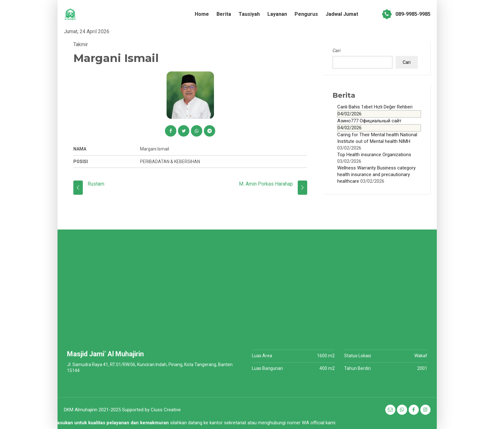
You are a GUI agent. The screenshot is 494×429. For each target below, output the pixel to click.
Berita (224, 14)
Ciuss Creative (166, 410)
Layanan (277, 14)
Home (202, 14)
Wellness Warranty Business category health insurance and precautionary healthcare (376, 174)
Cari (336, 50)
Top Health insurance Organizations (374, 154)
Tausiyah (249, 14)
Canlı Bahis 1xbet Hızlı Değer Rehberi (379, 111)
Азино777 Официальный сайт (379, 125)
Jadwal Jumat (342, 14)
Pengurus (306, 14)
